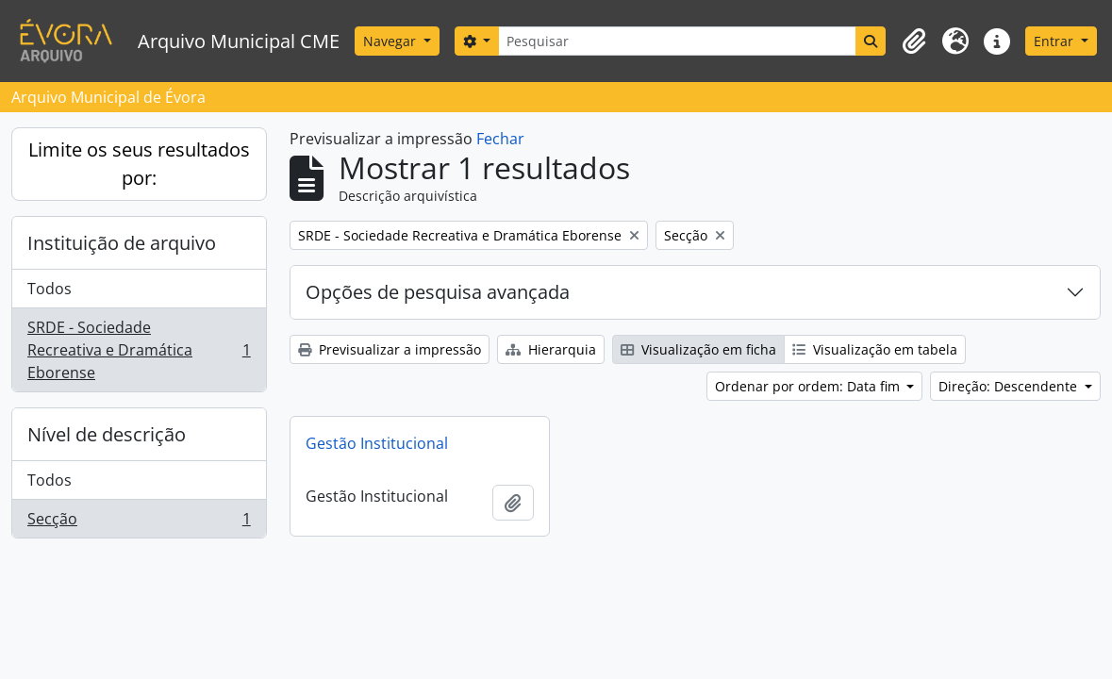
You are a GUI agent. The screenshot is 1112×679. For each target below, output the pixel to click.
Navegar (391, 41)
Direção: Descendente (1009, 386)
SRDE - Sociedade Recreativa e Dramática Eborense (138, 350)
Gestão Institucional (377, 443)
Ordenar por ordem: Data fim (809, 386)
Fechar (500, 138)
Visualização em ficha (698, 349)
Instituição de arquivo (121, 243)
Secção (138, 522)
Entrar (1055, 41)
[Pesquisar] (677, 41)
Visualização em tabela (874, 349)
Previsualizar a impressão (389, 349)
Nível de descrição (106, 434)
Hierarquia (551, 349)
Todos (49, 288)
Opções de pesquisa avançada (438, 292)
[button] (914, 41)
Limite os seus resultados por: (139, 163)
